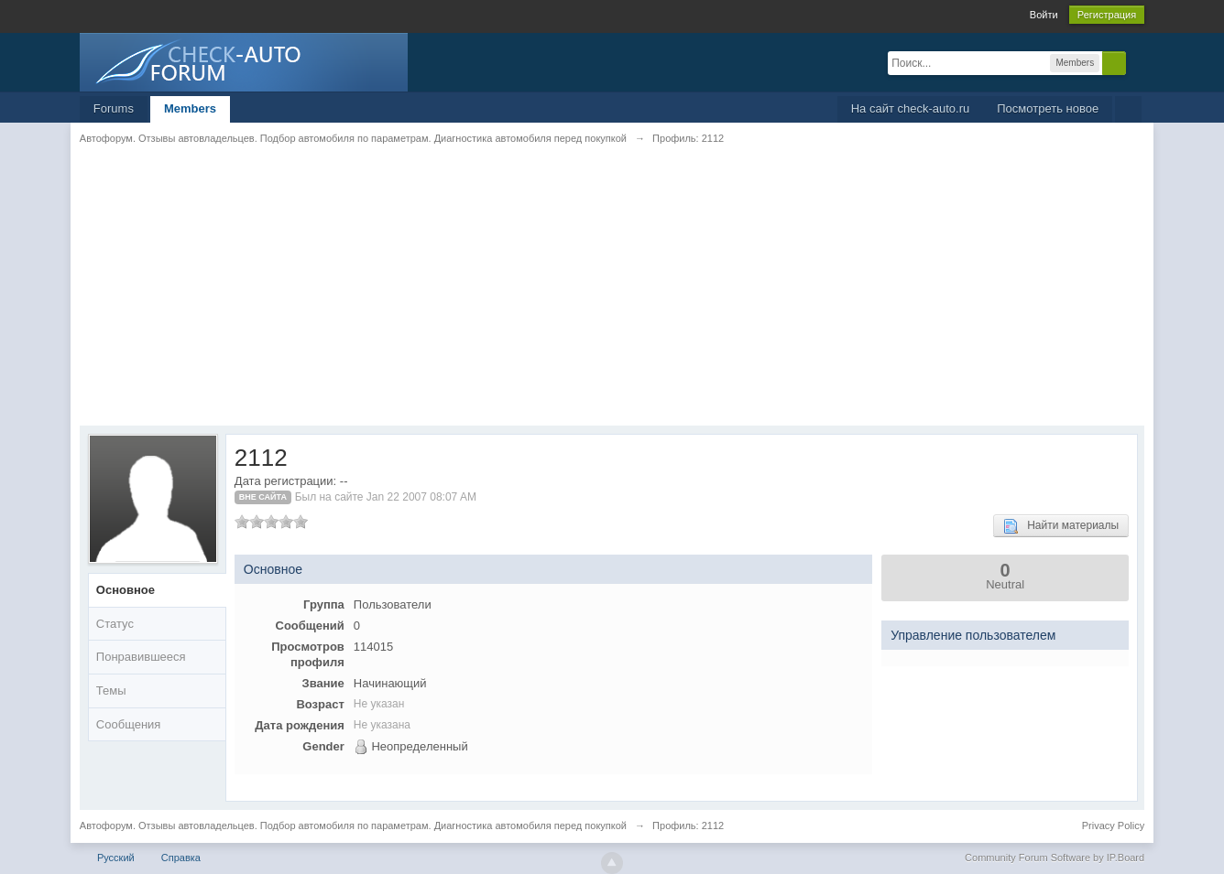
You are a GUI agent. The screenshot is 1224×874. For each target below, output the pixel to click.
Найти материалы (1061, 526)
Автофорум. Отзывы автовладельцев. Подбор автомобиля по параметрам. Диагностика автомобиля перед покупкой (353, 825)
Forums (113, 108)
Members (190, 108)
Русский (116, 857)
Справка (181, 857)
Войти (1044, 14)
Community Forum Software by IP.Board (1054, 857)
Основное (125, 590)
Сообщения (128, 724)
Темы (111, 690)
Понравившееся (141, 657)
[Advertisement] (612, 297)
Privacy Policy (1113, 825)
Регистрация (1106, 14)
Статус (115, 624)
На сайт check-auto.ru (910, 108)
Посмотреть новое (1047, 108)
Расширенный (1137, 62)
